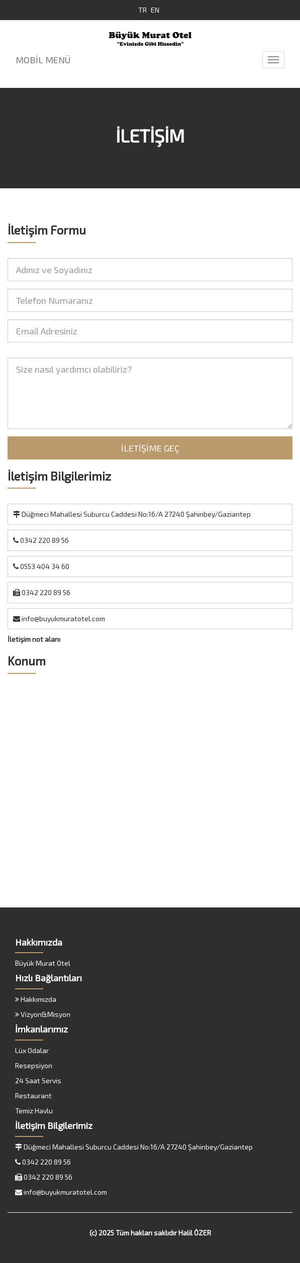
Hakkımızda (35, 999)
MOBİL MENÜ (43, 59)
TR (142, 10)
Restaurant (33, 1095)
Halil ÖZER (194, 1232)
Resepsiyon (33, 1065)
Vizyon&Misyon (42, 1014)
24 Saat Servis (38, 1080)
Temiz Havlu (34, 1110)
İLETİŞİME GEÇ (150, 447)
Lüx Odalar (32, 1050)
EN (155, 10)
